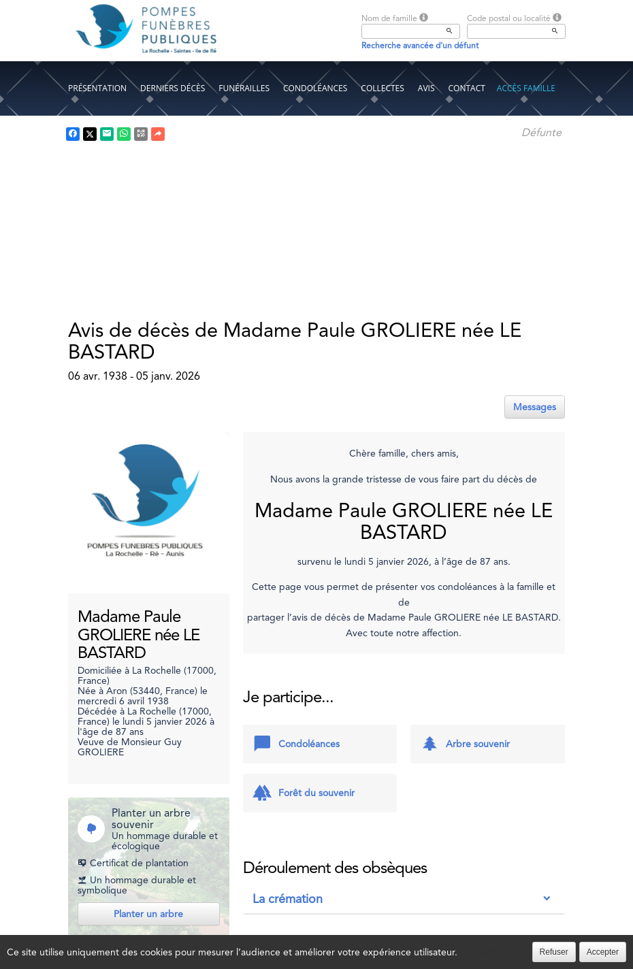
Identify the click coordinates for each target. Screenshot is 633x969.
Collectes (382, 88)
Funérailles (244, 88)
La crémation (288, 898)
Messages (534, 406)
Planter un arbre (148, 913)
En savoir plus (489, 952)
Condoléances (315, 88)
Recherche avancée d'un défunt (419, 45)
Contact (467, 88)
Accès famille (526, 88)
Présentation (97, 88)
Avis (426, 88)
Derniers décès (172, 88)
